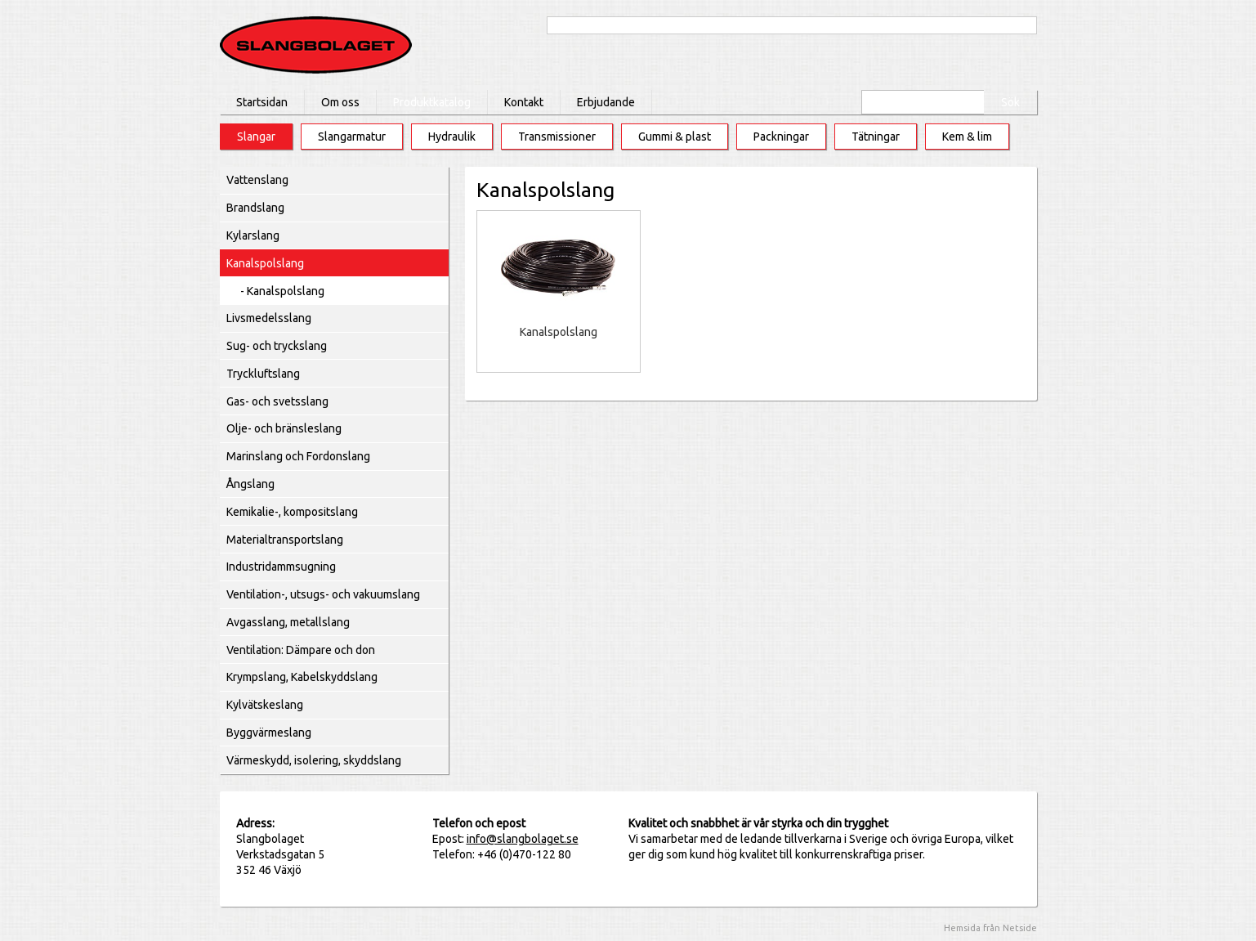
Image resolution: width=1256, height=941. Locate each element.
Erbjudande (606, 102)
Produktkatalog (432, 102)
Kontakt (523, 102)
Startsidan (262, 102)
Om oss (340, 102)
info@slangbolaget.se (523, 838)
